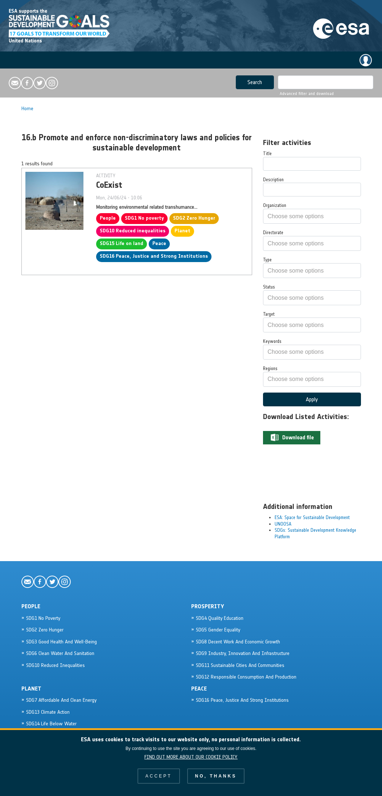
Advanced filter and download (307, 93)
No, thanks (216, 782)
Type (267, 259)
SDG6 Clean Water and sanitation (60, 653)
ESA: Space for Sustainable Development (312, 517)
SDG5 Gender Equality (218, 630)
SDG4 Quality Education (219, 618)
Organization (274, 205)
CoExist (109, 185)
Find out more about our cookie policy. (191, 764)
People (108, 218)
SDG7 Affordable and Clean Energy (61, 700)
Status (269, 287)
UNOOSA (283, 524)
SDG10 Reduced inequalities (132, 231)
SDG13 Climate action (48, 712)
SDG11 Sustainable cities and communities (240, 665)
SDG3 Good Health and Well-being (61, 642)
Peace (159, 243)
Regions (270, 368)
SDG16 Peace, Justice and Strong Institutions (154, 256)
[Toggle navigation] (15, 61)
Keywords (272, 341)
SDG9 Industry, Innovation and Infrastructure (242, 653)
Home (27, 108)
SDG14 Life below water (51, 724)
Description (273, 179)
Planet (182, 231)
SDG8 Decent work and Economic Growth (238, 642)
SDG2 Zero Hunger (194, 218)
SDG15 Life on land (121, 243)
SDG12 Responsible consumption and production (246, 677)
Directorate (273, 232)
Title (267, 153)
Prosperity (207, 606)
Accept (158, 782)
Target (269, 314)
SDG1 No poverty (144, 218)
